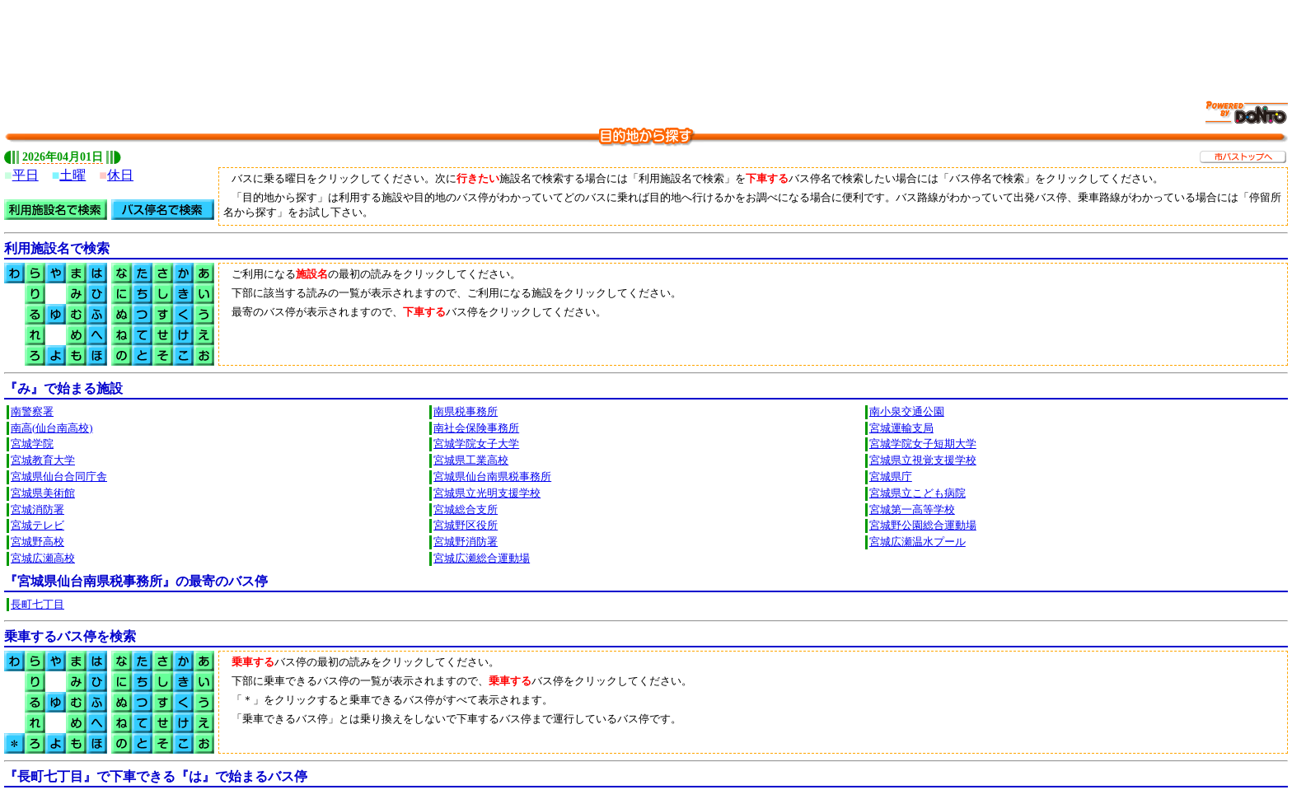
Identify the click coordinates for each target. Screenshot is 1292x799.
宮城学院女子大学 (476, 444)
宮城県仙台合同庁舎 (59, 477)
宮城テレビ (37, 525)
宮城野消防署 (465, 542)
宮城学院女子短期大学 (922, 444)
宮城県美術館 (43, 493)
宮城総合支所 (465, 510)
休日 (120, 175)
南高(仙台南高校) (52, 428)
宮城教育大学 (43, 460)
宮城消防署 (37, 510)
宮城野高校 (37, 542)
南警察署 (32, 412)
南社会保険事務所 (476, 428)
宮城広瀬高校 (43, 558)
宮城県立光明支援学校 (487, 493)
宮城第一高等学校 (912, 510)
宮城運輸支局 (901, 428)
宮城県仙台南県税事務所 (492, 477)
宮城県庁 (890, 477)
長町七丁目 (37, 604)
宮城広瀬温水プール (917, 542)
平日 (25, 175)
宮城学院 (32, 444)
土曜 (72, 175)
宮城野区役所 (465, 525)
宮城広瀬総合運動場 (481, 558)
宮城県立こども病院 (917, 493)
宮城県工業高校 (470, 460)
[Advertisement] (646, 41)
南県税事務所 (465, 412)
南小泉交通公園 (906, 412)
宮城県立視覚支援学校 (922, 460)
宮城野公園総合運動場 (922, 525)
